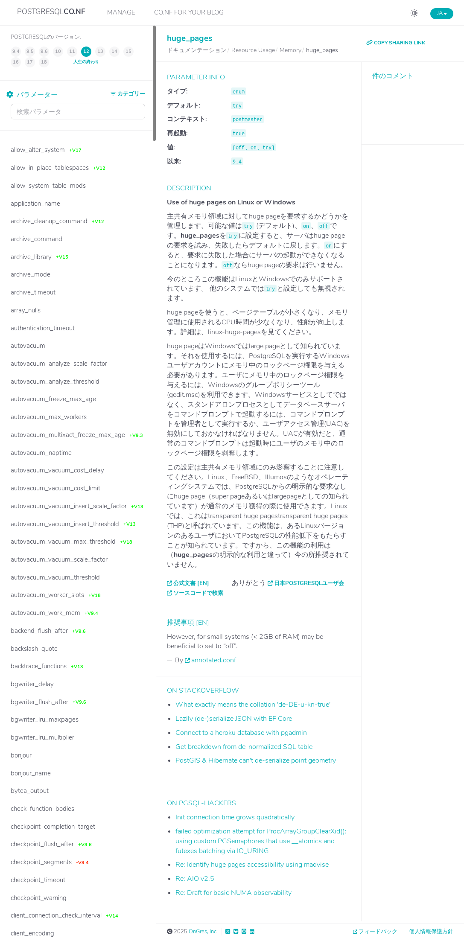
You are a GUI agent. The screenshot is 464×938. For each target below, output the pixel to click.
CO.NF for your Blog (189, 12)
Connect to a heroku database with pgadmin (241, 732)
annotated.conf (213, 660)
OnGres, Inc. (203, 931)
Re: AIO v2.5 (194, 878)
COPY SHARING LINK (395, 42)
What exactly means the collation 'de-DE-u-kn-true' (252, 704)
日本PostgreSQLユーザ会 (309, 583)
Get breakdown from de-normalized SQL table (243, 747)
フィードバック (378, 931)
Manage (121, 12)
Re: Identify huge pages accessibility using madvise (252, 864)
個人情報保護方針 (431, 931)
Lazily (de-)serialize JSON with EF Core (233, 718)
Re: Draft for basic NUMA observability (233, 892)
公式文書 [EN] (191, 583)
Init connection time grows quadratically (235, 817)
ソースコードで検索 (198, 593)
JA (441, 13)
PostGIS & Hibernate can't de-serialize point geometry (255, 760)
